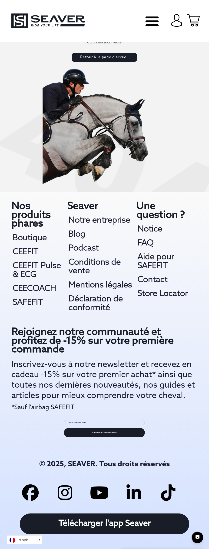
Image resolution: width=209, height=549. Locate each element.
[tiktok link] (168, 492)
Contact (152, 280)
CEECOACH (34, 288)
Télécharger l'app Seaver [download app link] (104, 524)
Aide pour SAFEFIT (155, 262)
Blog (76, 234)
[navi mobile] (152, 21)
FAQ (145, 243)
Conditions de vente (94, 267)
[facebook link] (30, 492)
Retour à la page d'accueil (104, 57)
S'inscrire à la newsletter (104, 432)
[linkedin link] (134, 492)
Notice (149, 229)
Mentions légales (100, 285)
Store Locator (162, 294)
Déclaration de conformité (95, 304)
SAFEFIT (28, 302)
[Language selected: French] (25, 539)
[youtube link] (99, 492)
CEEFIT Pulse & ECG (37, 270)
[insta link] (64, 492)
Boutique (30, 238)
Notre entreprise (99, 220)
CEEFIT (25, 252)
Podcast (83, 248)
